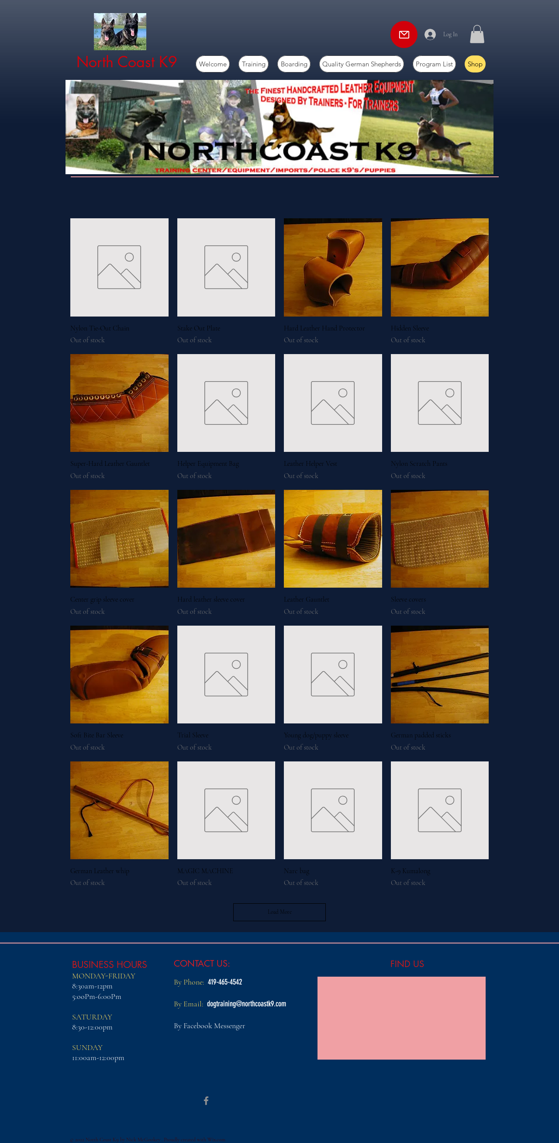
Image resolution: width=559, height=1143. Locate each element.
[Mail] (404, 34)
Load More (280, 912)
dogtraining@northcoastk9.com (246, 1004)
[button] (477, 34)
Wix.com (216, 1139)
